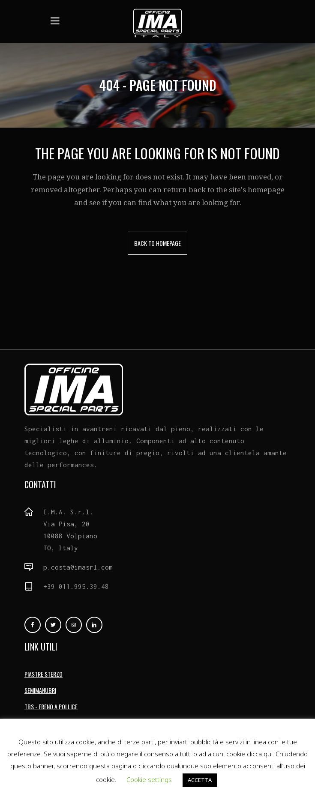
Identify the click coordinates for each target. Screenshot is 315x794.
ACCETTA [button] (200, 780)
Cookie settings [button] (149, 779)
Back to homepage (157, 243)
